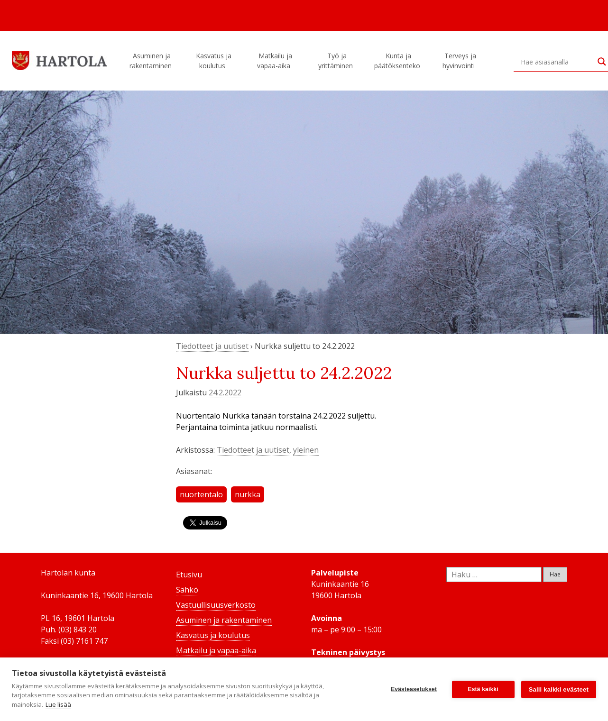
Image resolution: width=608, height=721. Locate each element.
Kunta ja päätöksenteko (398, 60)
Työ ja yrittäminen (337, 60)
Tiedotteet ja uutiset (212, 346)
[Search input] (557, 61)
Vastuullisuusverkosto (216, 605)
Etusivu (189, 574)
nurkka (247, 494)
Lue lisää (58, 704)
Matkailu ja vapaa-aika (275, 60)
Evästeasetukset (414, 689)
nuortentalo (201, 494)
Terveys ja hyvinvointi (460, 60)
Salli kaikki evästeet (559, 689)
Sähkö (187, 589)
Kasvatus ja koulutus (213, 60)
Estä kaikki (483, 689)
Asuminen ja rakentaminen (152, 60)
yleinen (306, 450)
